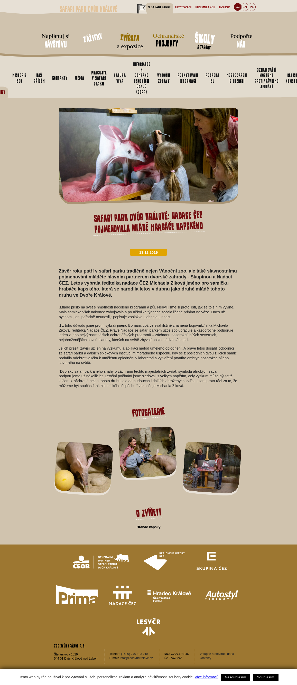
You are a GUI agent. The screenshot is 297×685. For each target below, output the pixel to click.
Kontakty (60, 78)
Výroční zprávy (163, 78)
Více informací (206, 677)
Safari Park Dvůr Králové (88, 9)
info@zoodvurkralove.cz (136, 658)
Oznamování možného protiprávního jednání (267, 78)
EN (245, 7)
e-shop (224, 7)
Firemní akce (205, 7)
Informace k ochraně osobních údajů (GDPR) (141, 78)
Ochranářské (167, 40)
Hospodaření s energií (237, 78)
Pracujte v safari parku (99, 78)
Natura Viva (120, 78)
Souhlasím (265, 677)
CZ (238, 7)
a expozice (130, 40)
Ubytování (183, 7)
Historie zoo (19, 78)
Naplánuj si (55, 41)
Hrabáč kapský (148, 527)
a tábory (204, 41)
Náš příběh (39, 78)
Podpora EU (212, 78)
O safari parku (159, 7)
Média (79, 78)
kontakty (205, 658)
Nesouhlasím (235, 677)
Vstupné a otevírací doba (217, 654)
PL (252, 7)
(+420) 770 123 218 (134, 654)
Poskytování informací (188, 78)
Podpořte (241, 41)
